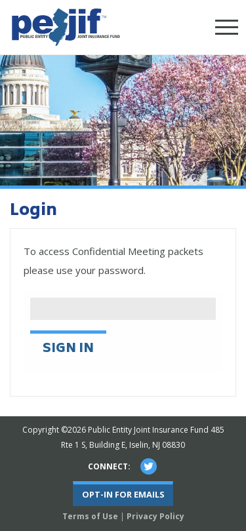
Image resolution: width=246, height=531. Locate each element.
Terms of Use (90, 516)
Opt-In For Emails (123, 494)
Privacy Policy (155, 516)
